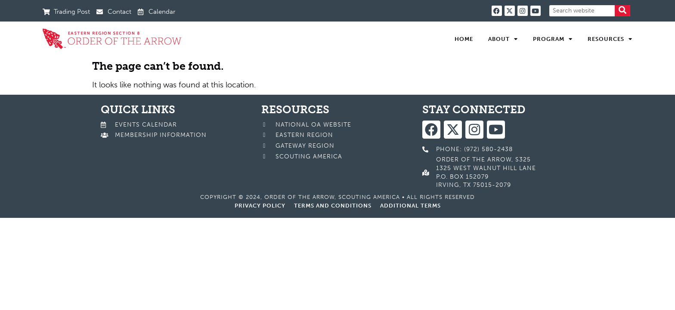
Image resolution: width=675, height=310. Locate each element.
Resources (610, 39)
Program (553, 39)
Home (464, 39)
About (503, 39)
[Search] (622, 10)
